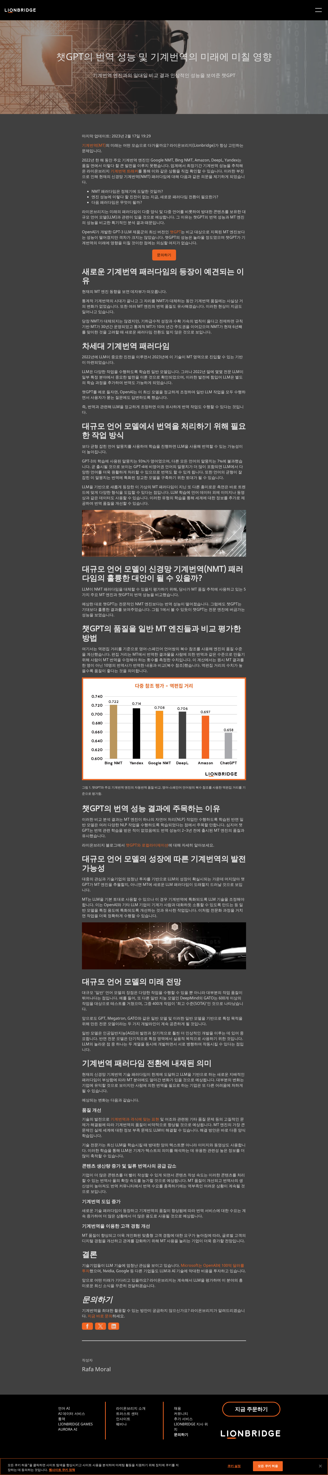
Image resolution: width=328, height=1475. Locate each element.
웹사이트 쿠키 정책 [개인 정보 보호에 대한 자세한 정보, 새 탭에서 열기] (62, 1470)
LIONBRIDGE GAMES (75, 1424)
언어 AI (64, 1408)
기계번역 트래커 (124, 171)
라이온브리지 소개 (131, 1408)
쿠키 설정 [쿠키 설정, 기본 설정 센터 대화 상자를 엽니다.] (234, 1466)
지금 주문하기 (251, 1409)
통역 (61, 1418)
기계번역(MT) (94, 145)
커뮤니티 (181, 1413)
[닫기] (320, 1466)
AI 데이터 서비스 (71, 1413)
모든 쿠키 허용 (268, 1466)
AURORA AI (67, 1429)
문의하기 (164, 255)
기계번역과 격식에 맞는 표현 (135, 1119)
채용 (177, 1408)
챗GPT (175, 231)
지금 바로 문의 (100, 1316)
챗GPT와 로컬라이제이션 (147, 845)
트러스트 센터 (127, 1413)
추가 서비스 (183, 1418)
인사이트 (123, 1418)
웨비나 (121, 1424)
